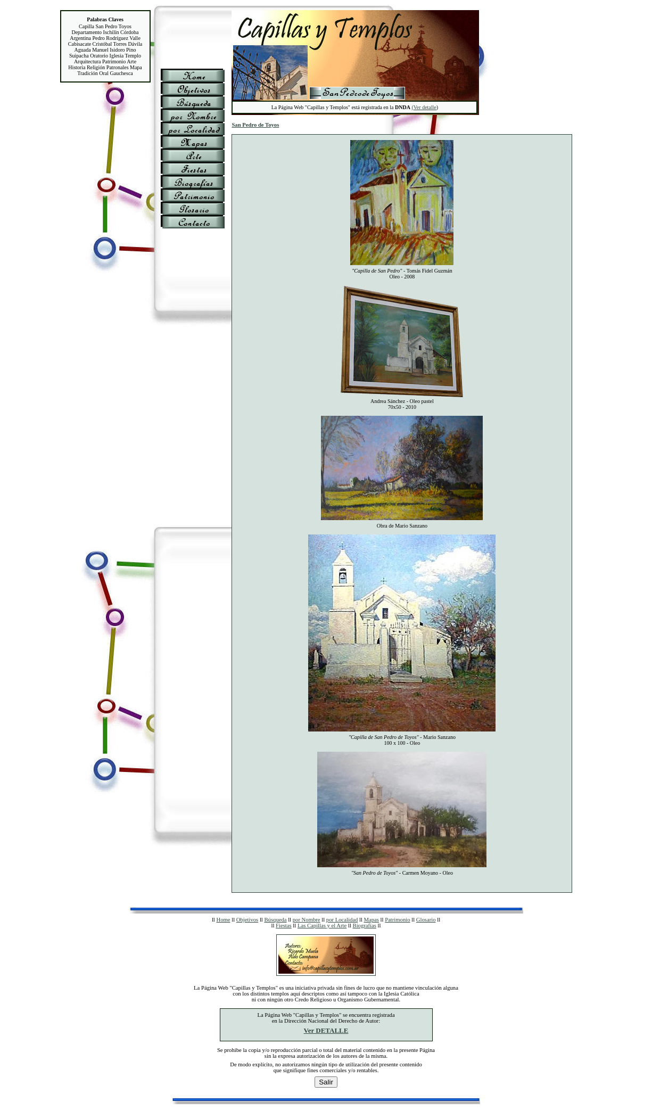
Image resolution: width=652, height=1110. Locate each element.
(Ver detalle (423, 107)
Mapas (371, 920)
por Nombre (306, 920)
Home (223, 920)
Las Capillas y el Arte (322, 925)
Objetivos (247, 920)
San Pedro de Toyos (255, 125)
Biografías (364, 925)
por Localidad (342, 920)
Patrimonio (397, 920)
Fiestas (284, 925)
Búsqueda (275, 920)
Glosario (426, 920)
